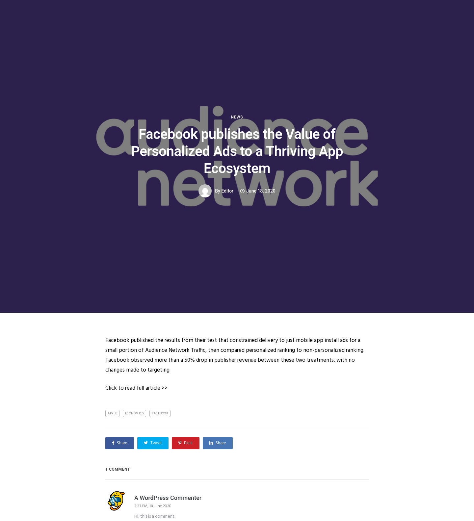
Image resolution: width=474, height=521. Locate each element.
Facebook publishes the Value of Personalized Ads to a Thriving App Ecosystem (237, 151)
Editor (227, 191)
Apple (112, 413)
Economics (134, 413)
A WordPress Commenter (167, 497)
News (237, 117)
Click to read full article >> (136, 388)
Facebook (160, 413)
